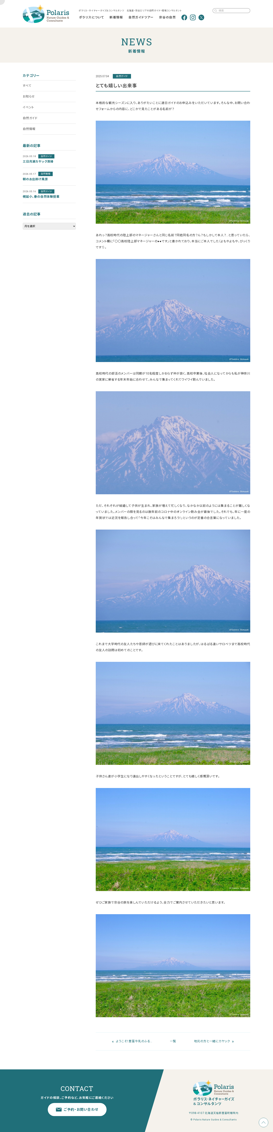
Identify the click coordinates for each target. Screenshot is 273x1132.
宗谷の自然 (167, 17)
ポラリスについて (91, 17)
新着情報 (116, 17)
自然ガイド (30, 118)
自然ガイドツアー (141, 17)
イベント (28, 107)
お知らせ (29, 96)
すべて (27, 85)
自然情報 (29, 129)
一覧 (173, 1041)
